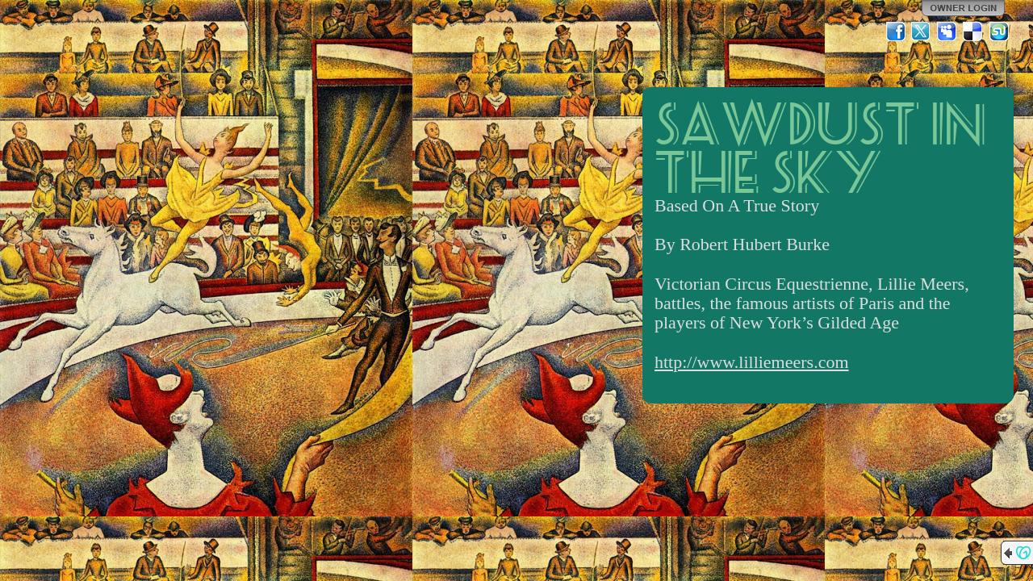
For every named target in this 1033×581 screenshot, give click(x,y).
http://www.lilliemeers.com (752, 362)
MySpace (947, 31)
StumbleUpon (999, 31)
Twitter (921, 31)
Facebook (896, 31)
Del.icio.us (973, 31)
